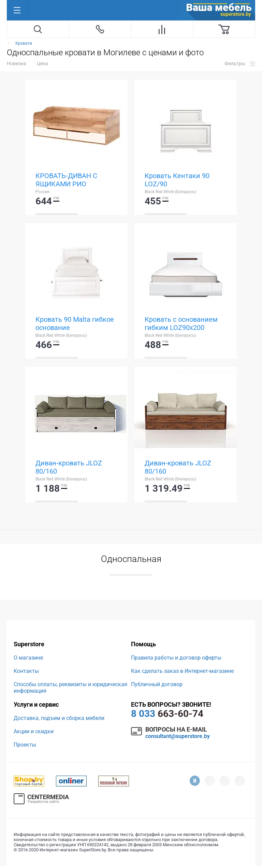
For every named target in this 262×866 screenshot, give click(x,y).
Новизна (16, 63)
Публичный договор (157, 684)
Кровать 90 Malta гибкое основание (74, 323)
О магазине (28, 657)
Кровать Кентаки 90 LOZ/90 (177, 180)
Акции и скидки (34, 731)
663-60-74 (167, 713)
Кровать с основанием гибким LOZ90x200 (181, 323)
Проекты (25, 744)
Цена (42, 63)
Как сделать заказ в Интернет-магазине (182, 671)
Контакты (26, 671)
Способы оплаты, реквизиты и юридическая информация (70, 687)
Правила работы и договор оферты (176, 657)
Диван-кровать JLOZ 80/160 (68, 467)
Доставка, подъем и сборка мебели (59, 718)
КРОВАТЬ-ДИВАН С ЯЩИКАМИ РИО (66, 180)
